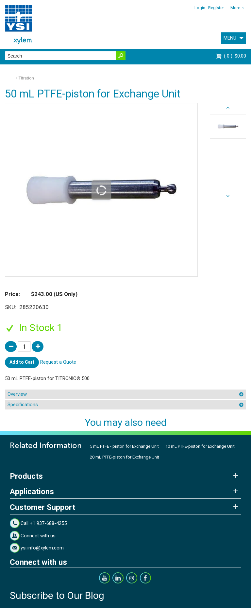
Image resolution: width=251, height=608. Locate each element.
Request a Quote (58, 362)
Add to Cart (21, 362)
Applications (32, 491)
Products (26, 476)
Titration (26, 78)
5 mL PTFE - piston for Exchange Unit (124, 446)
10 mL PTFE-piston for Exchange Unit (200, 446)
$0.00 (235, 56)
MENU (230, 38)
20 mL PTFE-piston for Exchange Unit (124, 457)
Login (199, 7)
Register (216, 7)
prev (228, 196)
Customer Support (42, 507)
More (235, 7)
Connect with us (38, 536)
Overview (17, 394)
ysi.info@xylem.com (42, 548)
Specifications (23, 405)
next (228, 108)
